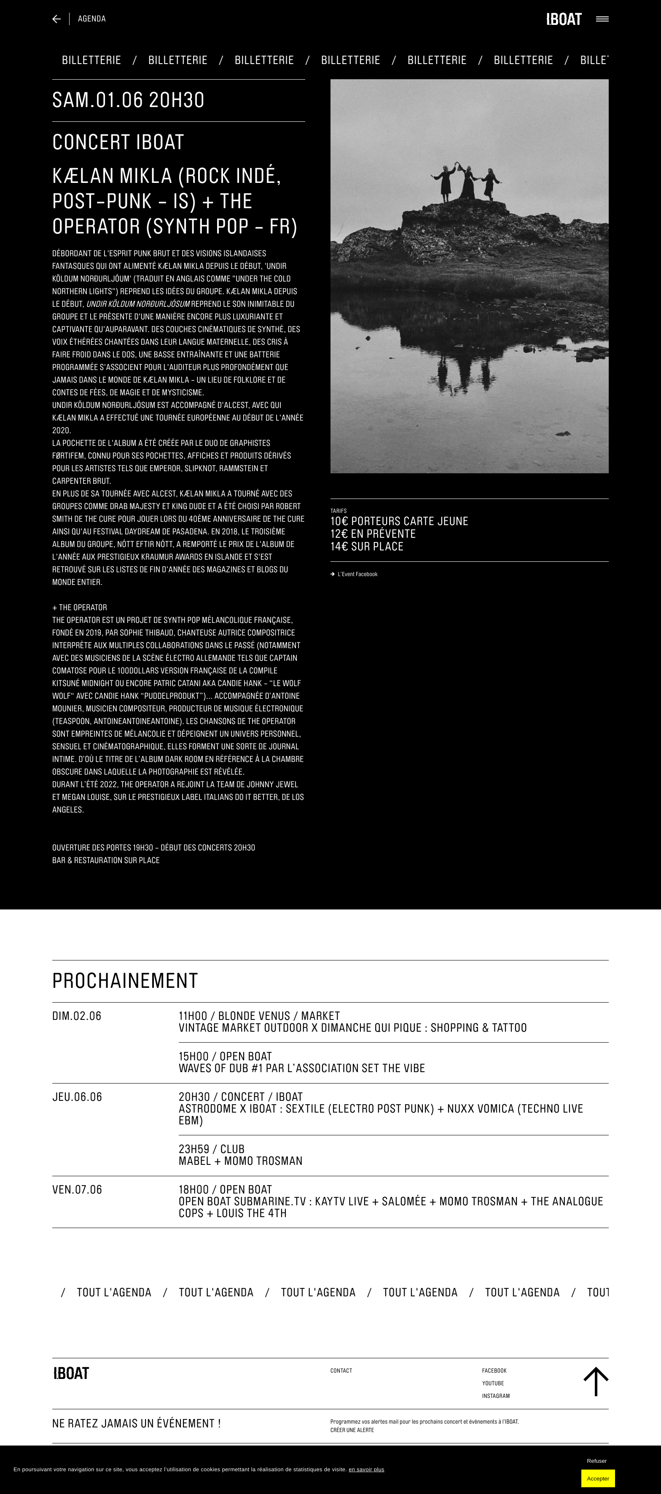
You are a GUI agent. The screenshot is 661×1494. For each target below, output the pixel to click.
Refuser (597, 1461)
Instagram (496, 1396)
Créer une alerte (352, 1430)
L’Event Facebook (354, 574)
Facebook (494, 1370)
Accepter (598, 1478)
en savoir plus (366, 1469)
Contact (341, 1370)
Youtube (493, 1383)
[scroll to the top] (596, 1382)
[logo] (558, 19)
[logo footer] (71, 1373)
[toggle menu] (596, 19)
